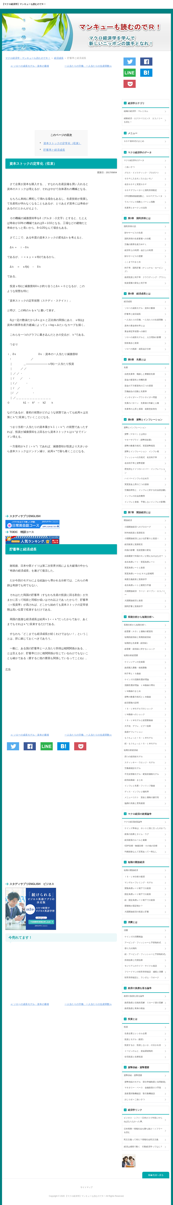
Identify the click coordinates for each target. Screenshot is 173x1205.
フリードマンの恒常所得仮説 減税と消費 (144, 972)
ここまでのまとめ (133, 262)
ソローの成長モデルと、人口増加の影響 (143, 337)
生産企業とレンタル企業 (136, 1033)
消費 (126, 930)
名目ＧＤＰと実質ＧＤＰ (136, 184)
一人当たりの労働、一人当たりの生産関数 (144, 320)
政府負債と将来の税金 (135, 1008)
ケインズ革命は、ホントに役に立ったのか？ (145, 828)
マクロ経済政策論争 (133, 822)
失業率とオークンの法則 (136, 208)
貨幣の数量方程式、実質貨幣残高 (140, 446)
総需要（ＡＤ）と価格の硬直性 (139, 631)
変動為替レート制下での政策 (138, 888)
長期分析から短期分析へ (135, 625)
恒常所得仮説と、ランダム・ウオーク (142, 977)
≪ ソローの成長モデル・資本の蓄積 (29, 66)
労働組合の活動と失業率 (136, 391)
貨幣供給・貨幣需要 (133, 1075)
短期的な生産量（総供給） (137, 643)
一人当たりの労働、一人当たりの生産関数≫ (88, 66)
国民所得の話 (130, 226)
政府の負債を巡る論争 (134, 996)
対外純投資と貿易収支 (135, 533)
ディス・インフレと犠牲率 (137, 791)
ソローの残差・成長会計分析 (138, 349)
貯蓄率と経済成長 (54, 149)
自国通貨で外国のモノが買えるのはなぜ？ (144, 556)
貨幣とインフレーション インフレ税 (142, 451)
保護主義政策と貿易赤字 (136, 579)
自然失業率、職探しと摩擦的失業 (140, 374)
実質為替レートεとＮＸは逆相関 (139, 573)
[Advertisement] (61, 100)
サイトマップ (86, 1187)
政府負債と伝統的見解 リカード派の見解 (144, 1002)
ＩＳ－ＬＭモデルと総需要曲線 (139, 720)
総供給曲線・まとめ (134, 780)
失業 (126, 367)
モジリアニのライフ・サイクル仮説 (141, 966)
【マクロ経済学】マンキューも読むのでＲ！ (24, 4)
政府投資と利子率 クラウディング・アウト (145, 277)
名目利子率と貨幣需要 (135, 463)
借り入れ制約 (131, 948)
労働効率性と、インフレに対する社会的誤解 (145, 490)
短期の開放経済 (131, 870)
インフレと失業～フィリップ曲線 (140, 786)
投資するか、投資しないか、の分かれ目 (143, 1045)
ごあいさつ (130, 167)
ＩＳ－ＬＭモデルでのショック (139, 708)
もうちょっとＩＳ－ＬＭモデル (139, 738)
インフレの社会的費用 (135, 496)
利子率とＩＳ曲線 (133, 673)
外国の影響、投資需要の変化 (138, 550)
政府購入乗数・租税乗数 (136, 668)
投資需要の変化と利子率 (136, 283)
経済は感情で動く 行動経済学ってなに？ (143, 1146)
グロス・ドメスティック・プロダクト (142, 173)
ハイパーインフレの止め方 (137, 478)
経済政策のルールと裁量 (136, 840)
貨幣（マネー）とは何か (136, 434)
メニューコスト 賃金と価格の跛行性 (142, 797)
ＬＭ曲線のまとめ (133, 691)
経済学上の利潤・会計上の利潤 (139, 250)
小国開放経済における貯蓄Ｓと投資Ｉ (142, 538)
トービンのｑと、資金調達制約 (139, 1051)
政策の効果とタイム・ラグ (137, 834)
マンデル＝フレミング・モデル (139, 882)
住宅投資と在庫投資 (134, 1057)
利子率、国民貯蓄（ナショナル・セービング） (144, 270)
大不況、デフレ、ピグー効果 (138, 726)
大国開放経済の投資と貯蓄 (137, 912)
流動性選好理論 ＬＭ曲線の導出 (140, 685)
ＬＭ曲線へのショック (135, 714)
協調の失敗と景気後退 (135, 803)
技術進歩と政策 (132, 343)
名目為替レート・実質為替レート (140, 562)
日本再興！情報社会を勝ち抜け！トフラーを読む (143, 1131)
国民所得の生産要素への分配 (138, 238)
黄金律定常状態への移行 (136, 331)
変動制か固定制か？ (134, 906)
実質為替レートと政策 (135, 567)
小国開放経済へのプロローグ (138, 527)
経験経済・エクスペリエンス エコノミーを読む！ (143, 120)
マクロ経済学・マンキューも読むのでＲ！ (27, 58)
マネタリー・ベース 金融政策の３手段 (143, 1087)
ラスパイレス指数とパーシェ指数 (140, 202)
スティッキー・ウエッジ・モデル (140, 762)
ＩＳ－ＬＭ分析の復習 (135, 876)
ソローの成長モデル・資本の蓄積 (140, 308)
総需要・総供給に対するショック (140, 649)
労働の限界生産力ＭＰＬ (136, 244)
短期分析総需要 (131, 655)
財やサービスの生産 (134, 233)
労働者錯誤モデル (133, 768)
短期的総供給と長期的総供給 (138, 637)
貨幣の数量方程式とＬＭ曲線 (138, 697)
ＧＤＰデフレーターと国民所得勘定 (141, 190)
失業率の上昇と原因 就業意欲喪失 (141, 409)
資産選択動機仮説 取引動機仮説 (140, 1093)
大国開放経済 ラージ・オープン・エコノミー (145, 593)
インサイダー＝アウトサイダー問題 (141, 397)
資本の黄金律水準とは (135, 325)
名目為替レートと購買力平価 (138, 585)
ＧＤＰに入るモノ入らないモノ (139, 178)
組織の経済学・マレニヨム (136, 111)
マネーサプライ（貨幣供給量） (139, 440)
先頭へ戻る (158, 1175)
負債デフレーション (134, 732)
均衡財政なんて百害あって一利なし (141, 851)
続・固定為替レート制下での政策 (140, 900)
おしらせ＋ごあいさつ (135, 1099)
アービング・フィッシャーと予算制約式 (143, 942)
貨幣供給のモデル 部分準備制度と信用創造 (145, 1082)
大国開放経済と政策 (134, 600)
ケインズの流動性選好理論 (137, 679)
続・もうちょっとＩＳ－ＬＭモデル (141, 743)
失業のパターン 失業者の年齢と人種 (142, 403)
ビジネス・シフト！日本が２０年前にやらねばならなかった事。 (143, 1120)
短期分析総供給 (131, 750)
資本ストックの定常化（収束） (62, 143)
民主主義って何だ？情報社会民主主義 (141, 1139)
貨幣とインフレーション (135, 427)
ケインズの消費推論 (134, 936)
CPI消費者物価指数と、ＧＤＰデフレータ (143, 196)
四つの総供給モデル (134, 756)
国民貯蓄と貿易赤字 (134, 606)
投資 (126, 1027)
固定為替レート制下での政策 (138, 894)
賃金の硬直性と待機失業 (136, 380)
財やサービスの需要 (134, 256)
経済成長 (59, 58)
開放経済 (128, 520)
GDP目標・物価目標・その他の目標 (141, 846)
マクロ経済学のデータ (134, 160)
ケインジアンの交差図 (135, 662)
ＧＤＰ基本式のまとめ (134, 141)
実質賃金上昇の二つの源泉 (137, 484)
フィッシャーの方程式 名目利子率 (141, 457)
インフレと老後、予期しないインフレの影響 (145, 502)
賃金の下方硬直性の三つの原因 (139, 386)
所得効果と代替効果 (134, 960)
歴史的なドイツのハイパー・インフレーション (145, 471)
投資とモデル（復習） (135, 1039)
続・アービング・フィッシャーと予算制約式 (145, 954)
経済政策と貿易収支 (134, 544)
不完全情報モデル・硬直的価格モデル (142, 774)
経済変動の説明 (132, 703)
